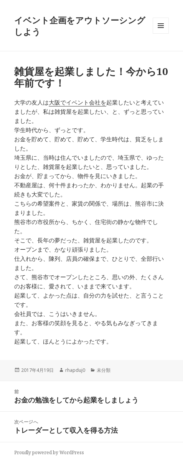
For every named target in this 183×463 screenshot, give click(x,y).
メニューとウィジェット (161, 33)
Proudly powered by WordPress (49, 452)
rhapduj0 (75, 370)
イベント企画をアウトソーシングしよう (79, 25)
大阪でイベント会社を (77, 102)
